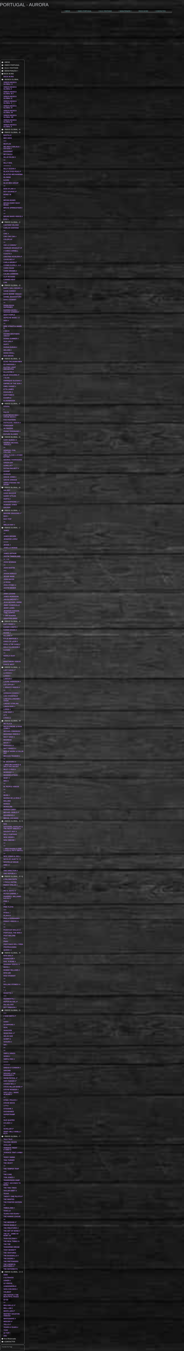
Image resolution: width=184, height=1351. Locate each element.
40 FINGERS (8, 428)
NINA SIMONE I (9, 840)
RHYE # (6, 967)
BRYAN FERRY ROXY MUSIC (11, 204)
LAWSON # (7, 679)
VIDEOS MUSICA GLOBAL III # (9, 93)
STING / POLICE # (10, 1100)
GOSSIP (6, 471)
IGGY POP (7, 519)
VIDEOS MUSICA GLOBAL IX (9, 121)
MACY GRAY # (9, 737)
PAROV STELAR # (10, 885)
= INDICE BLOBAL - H (11, 487)
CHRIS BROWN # (10, 271)
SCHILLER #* (8, 1129)
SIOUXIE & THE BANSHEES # (9, 1074)
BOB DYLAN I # (9, 189)
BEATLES (7, 144)
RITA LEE (7, 973)
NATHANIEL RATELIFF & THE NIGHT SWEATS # (13, 828)
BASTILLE (7, 135)
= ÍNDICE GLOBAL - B (11, 132)
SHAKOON (7, 1030)
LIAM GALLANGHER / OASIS (11, 700)
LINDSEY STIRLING (11, 703)
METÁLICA (7, 724)
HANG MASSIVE (9, 493)
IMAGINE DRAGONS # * (12, 513)
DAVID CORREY (9, 291)
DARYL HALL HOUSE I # (12, 288)
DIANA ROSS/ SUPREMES (8, 306)
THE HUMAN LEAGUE (12, 1216)
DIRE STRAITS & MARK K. (12, 327)
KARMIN (6, 650)
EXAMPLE (7, 398)
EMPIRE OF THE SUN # (12, 383)
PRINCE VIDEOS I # (11, 921)
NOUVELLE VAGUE (11, 862)
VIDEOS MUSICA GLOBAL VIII (9, 116)
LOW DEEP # (8, 712)
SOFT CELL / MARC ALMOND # (11, 1093)
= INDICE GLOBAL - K (11, 621)
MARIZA (6, 804)
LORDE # (7, 709)
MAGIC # (6, 743)
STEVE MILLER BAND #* (13, 1087)
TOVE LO (7, 1211)
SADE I (6, 1022)
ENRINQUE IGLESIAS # (12, 381)
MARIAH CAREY (9, 809)
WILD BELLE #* (9, 1305)
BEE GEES (7, 138)
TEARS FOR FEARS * (11, 1214)
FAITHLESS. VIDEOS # (12, 423)
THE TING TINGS (10, 1188)
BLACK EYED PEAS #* (12, 171)
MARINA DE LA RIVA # (12, 798)
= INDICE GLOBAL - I (11, 510)
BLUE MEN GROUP (11, 183)
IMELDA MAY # (9, 525)
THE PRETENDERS (10, 1261)
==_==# (6, 559)
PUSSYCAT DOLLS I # (12, 930)
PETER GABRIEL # (10, 894)
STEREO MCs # (9, 1084)
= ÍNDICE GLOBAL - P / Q (13, 876)
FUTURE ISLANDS (10, 434)
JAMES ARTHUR (9, 553)
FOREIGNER (8, 425)
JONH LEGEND (9, 594)
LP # (5, 715)
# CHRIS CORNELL (10, 251)
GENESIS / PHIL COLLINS (9, 451)
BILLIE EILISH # (9, 157)
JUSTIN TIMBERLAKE (11, 556)
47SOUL (6, 406)
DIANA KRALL (9, 353)
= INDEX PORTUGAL (84, 11)
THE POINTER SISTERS (12, 1202)
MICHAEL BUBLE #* (11, 812)
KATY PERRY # (9, 624)
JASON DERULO (9, 573)
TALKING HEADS (10, 1142)
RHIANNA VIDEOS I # (11, 964)
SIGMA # (6, 1056)
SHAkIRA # (7, 1042)
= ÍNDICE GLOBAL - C (11, 222)
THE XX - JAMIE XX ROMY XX (11, 1234)
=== (4, 141)
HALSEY (6, 490)
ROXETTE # (8, 993)
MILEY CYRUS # (9, 769)
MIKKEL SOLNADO (10, 818)
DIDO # (6, 320)
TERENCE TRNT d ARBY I (13, 1153)
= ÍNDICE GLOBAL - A (11, 129)
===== (5, 542)
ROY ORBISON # (9, 1007)
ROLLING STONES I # (11, 984)
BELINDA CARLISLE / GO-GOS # (11, 147)
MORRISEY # (8, 772)
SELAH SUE (8, 1036)
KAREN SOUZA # (10, 630)
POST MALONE (9, 936)
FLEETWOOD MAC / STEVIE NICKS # (11, 416)
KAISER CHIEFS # (10, 627)
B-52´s (5, 219)
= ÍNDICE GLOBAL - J (11, 528)
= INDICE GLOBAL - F (11, 404)
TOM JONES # (8, 1177)
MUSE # (6, 795)
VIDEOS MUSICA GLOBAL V (9, 102)
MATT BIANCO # (9, 748)
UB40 (5, 1275)
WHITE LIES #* (9, 1311)
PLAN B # (7, 915)
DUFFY (6, 344)
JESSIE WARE (9, 576)
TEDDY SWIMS (9, 1157)
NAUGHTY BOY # (10, 831)
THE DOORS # (9, 1258)
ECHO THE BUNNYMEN (12, 361)
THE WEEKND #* (9, 1222)
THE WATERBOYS (10, 1269)
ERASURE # (8, 392)
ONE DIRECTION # (10, 871)
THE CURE (7, 1174)
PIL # (5, 938)
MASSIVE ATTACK (10, 775)
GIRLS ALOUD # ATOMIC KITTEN (13, 456)
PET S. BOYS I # (9, 891)
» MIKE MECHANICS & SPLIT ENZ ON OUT (12, 765)
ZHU (5, 1336)
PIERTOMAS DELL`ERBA (13, 944)
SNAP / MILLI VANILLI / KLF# (12, 1132)
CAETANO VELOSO (11, 225)
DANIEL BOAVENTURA (12, 297)
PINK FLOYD (8, 907)
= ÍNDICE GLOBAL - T (11, 1136)
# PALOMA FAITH (10, 879)
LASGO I (6, 676)
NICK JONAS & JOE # (11, 856)
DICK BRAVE (8, 356)
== (4, 160)
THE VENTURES (9, 1253)
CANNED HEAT (9, 279)
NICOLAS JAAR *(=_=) (12, 859)
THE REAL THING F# (11, 1241)
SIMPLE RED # (9, 1059)
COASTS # (7, 254)
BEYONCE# (7, 154)
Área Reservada (9, 1339)
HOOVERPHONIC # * (11, 502)
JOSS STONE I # (9, 585)
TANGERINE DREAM (11, 1247)
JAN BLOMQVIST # (10, 599)
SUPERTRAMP (9, 1114)
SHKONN (7, 1070)
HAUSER (6, 507)
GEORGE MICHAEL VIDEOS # (11, 444)
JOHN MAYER (8, 579)
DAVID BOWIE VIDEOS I (12, 294)
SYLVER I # (7, 1123)
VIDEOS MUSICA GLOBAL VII (9, 111)
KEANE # (7, 633)
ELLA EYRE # (8, 372)
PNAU (5, 941)
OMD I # (6, 865)
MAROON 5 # (8, 745)
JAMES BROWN (9, 536)
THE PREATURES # (11, 1228)
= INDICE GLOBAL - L (11, 667)
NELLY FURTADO (10, 834)
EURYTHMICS (8, 395)
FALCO (6, 412)
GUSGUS (7, 474)
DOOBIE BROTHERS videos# (11, 335)
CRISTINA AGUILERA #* (12, 257)
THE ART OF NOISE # (11, 1231)
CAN (5, 282)
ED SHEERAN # (9, 364)
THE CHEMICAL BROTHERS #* (9, 1265)
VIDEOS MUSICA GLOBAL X (9, 126)
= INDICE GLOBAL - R (11, 953)
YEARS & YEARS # (10, 1327)
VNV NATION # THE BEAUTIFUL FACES (11, 1296)
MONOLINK (7, 807)
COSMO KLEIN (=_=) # (12, 265)
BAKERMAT (8, 151)
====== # (7, 166)
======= (6, 1065)
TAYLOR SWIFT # (10, 1191)
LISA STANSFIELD (10, 696)
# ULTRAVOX (8, 1278)
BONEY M (7, 194)
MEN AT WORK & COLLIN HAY (13, 752)
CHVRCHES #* (9, 259)
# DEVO (6, 331)
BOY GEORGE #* (10, 192)
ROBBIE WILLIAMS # (11, 970)
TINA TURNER (9, 1160)
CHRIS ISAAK (8, 268)
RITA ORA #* (8, 956)
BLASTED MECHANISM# (13, 174)
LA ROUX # (7, 673)
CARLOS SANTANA (11, 228)
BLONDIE (7, 177)
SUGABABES (8, 1111)
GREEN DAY (8, 463)
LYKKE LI (7, 718)
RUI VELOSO (8, 1004)
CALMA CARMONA (10, 274)
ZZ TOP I (6, 1333)
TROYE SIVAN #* (9, 1225)
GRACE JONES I (9, 477)
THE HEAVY (8, 1163)
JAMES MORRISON (11, 596)
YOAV (5, 1330)
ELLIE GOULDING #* (11, 375)
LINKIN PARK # (9, 706)
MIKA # (6, 781)
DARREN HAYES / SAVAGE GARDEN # (11, 311)
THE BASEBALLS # (11, 1256)
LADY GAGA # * (9, 670)
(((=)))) (5, 1299)
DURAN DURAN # (10, 347)
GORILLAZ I (8, 465)
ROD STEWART (9, 976)
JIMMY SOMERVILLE (11, 605)
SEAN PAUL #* (9, 1033)
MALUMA (7, 801)
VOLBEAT (7, 1292)
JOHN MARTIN (9, 568)
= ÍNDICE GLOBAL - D (11, 285)
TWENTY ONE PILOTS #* (13, 1196)
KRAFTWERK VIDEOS (12, 661)
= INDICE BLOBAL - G (11, 437)
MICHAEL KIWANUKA (11, 731)
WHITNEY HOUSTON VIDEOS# (11, 1315)
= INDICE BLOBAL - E (11, 359)
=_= (4, 551)
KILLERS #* (7, 636)
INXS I (5, 516)
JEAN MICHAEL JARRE (12, 602)
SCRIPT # (7, 1039)
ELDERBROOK (9, 401)
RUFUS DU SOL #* (10, 1002)
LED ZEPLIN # (8, 684)
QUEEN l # (7, 950)
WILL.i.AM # (8, 1308)
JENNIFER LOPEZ (10, 539)
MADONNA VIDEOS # (11, 734)
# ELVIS (6, 378)
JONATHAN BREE (10, 618)
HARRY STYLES (9, 496)
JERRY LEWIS (9, 608)
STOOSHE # (8, 1109)
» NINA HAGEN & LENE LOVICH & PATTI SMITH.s (13, 849)
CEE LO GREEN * (10, 245)
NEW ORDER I (9, 837)
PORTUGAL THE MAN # (12, 933)
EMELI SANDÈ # (9, 386)
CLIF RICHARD (9, 277)
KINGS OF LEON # (10, 641)
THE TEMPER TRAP (11, 1169)
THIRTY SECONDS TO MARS (12, 1184)
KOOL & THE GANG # (11, 644)
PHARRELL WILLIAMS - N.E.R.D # (12, 897)
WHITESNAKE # (9, 1319)
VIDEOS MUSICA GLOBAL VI (9, 107)
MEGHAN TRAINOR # (11, 756)
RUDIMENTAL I (9, 999)
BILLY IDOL (7, 163)
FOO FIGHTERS (9, 420)
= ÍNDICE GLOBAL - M (12, 721)
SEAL (5, 1027)
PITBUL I (6, 913)
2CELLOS (7, 1145)
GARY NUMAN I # (10, 440)
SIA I (5, 1045)
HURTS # (6, 499)
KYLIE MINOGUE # (10, 638)
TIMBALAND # (9, 1208)
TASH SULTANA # (10, 1238)
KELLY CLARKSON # (11, 647)
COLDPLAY (7, 239)
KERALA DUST (9, 656)
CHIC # (6, 234)
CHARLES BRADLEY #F (12, 248)
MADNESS (7, 740)
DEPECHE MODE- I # (11, 318)
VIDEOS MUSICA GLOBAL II (9, 88)
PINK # (6, 901)
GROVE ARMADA (10, 480)
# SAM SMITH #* (9, 1016)
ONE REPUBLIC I (10, 873)
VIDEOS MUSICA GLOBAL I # (9, 83)
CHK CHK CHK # (9, 236)
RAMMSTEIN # (9, 959)
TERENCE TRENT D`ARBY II (10, 1149)
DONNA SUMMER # (11, 339)
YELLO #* (7, 1324)
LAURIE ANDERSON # (12, 682)
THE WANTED (8, 1199)
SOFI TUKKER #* (10, 1081)
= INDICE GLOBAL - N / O (13, 821)
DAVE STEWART (9, 300)
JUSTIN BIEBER (9, 588)
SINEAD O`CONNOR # (12, 1068)
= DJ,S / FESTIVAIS (105, 11)
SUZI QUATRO (9, 1120)
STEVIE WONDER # (11, 1090)
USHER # (7, 1280)
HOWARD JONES (10, 505)
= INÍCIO (67, 11)
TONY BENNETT (9, 1250)
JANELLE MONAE (10, 548)
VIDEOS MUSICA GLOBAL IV (9, 97)
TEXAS (6, 1193)
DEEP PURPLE (9, 315)
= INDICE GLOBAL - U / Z (13, 1272)
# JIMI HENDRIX (9, 616)
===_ (5, 571)
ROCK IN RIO (143, 11)
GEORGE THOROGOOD (12, 460)
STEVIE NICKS (9, 1103)
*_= (4, 990)
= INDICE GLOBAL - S (11, 1010)
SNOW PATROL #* (10, 1078)
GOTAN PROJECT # (11, 468)
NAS (5, 824)
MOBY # (6, 778)
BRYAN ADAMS (9, 200)
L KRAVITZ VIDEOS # (11, 687)
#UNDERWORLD (9, 1286)
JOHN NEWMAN (9, 562)
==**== (6, 1106)
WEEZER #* (7, 1321)
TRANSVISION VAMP (11, 1180)
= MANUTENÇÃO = (125, 11)
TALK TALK (7, 1139)
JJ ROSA (6, 582)
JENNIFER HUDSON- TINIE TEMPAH (11, 612)
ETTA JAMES (8, 389)
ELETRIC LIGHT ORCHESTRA (9, 368)
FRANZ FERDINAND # (11, 431)
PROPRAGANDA (9, 947)
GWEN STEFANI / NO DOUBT (11, 483)
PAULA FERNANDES (11, 918)
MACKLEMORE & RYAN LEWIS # (12, 727)
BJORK (6, 180)
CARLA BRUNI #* (10, 262)
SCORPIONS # (9, 1025)
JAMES (6, 530)
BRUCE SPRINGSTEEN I (12, 208)
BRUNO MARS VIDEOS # (13, 216)
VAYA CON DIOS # (10, 1289)
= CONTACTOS (160, 11)
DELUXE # (7, 350)
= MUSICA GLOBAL (11, 79)
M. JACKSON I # (9, 762)
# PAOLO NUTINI (9, 882)
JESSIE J (7, 545)
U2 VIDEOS (7, 1283)
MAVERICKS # (9, 815)
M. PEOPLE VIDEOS (11, 786)
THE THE (6, 1244)
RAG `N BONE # (9, 961)
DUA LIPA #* (8, 341)
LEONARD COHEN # (11, 693)
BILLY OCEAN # (9, 169)
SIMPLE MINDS (9, 1053)
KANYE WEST (8, 664)
